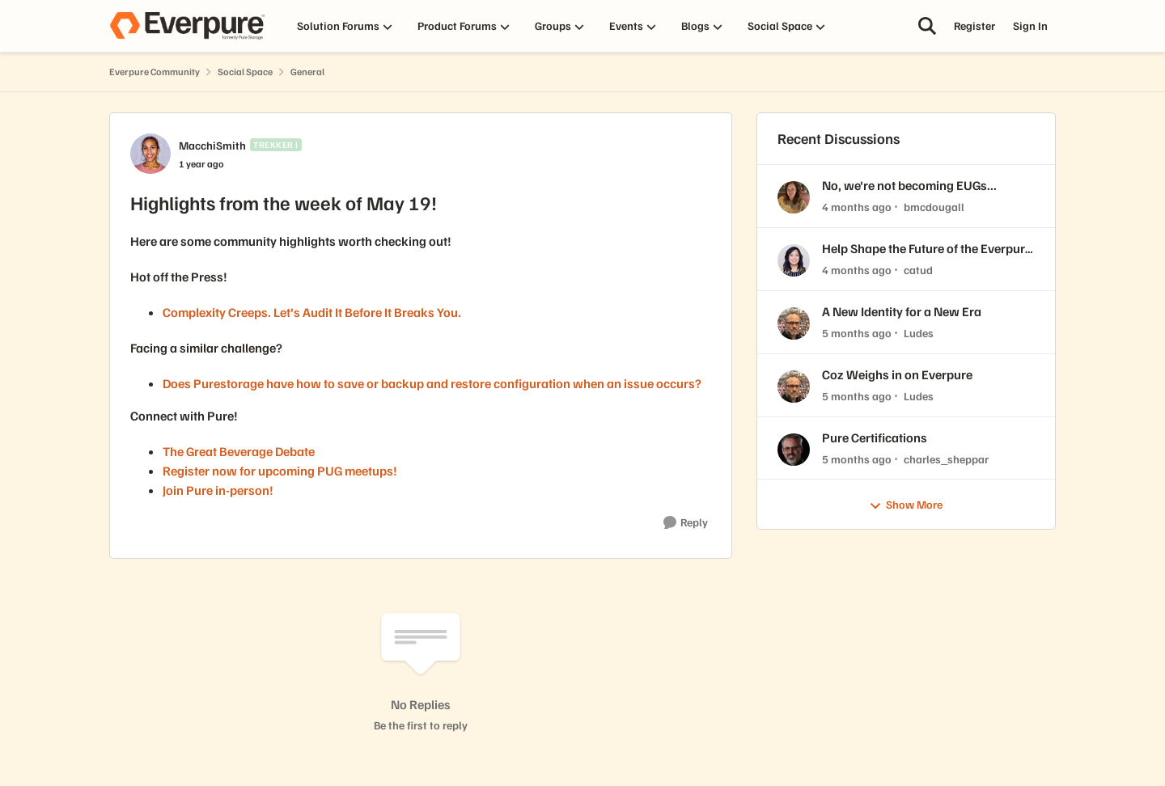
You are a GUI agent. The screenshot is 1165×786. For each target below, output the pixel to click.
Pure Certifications (874, 437)
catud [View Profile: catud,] (918, 270)
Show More (906, 505)
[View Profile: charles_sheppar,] (793, 449)
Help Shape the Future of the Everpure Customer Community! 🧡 (927, 248)
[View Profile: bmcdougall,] (793, 197)
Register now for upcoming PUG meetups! (280, 471)
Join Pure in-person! (218, 490)
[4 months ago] (857, 206)
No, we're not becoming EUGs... (909, 185)
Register (974, 25)
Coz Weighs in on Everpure (897, 374)
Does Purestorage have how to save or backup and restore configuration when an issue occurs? (433, 383)
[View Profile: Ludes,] (793, 323)
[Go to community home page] (187, 26)
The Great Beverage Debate (239, 451)
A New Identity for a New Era (901, 311)
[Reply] (685, 523)
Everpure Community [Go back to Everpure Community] (154, 72)
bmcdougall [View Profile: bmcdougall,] (934, 206)
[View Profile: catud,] (793, 260)
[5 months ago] (857, 332)
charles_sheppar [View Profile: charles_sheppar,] (946, 458)
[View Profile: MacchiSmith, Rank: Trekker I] (150, 153)
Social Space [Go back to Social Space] (245, 72)
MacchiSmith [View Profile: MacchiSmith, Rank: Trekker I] (212, 145)
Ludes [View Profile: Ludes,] (919, 333)
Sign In (1030, 25)
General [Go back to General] (307, 72)
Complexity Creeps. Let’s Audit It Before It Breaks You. (312, 312)
